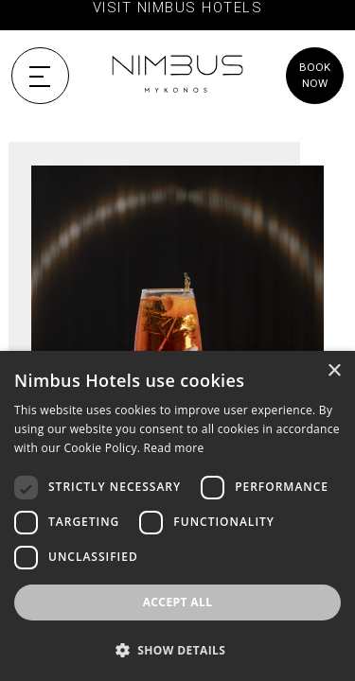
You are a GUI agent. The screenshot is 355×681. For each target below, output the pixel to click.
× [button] (334, 371)
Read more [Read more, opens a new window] (174, 448)
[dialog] (177, 516)
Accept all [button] (178, 602)
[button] (177, 649)
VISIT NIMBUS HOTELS (177, 8)
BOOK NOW (314, 75)
